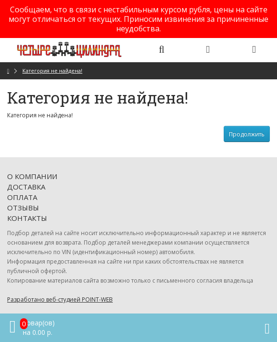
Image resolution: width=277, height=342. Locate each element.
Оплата (22, 197)
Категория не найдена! (52, 70)
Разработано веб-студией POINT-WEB (60, 299)
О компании (32, 176)
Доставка (26, 186)
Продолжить (247, 134)
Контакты (27, 218)
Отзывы (23, 207)
